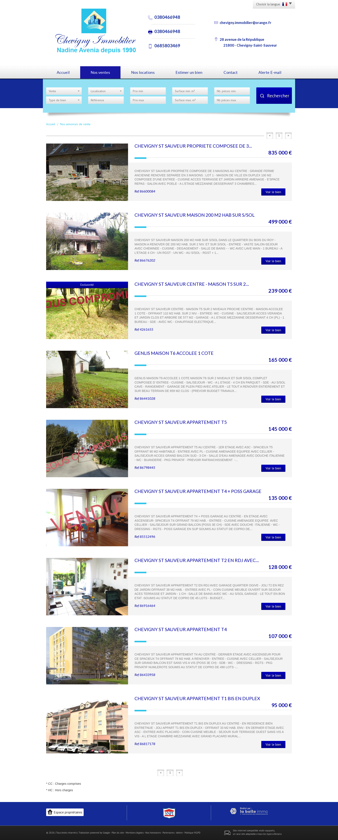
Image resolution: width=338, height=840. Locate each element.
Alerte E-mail (269, 72)
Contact (231, 72)
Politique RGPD (192, 832)
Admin (179, 832)
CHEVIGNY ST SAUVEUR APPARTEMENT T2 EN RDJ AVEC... (197, 560)
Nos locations (143, 72)
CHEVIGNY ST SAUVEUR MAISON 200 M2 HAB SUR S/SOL (195, 215)
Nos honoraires (153, 832)
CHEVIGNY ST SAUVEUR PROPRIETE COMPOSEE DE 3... (193, 145)
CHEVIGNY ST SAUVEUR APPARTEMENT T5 (181, 422)
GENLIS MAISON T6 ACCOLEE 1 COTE (174, 353)
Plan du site (118, 832)
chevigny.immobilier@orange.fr (245, 22)
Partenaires (168, 832)
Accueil (63, 72)
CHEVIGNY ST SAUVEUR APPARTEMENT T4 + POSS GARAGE (198, 491)
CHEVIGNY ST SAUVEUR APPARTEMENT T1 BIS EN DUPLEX (197, 698)
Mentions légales (135, 832)
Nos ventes (100, 72)
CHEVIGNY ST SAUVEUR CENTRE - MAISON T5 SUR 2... (192, 284)
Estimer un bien (188, 72)
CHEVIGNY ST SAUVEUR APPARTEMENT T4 (181, 629)
